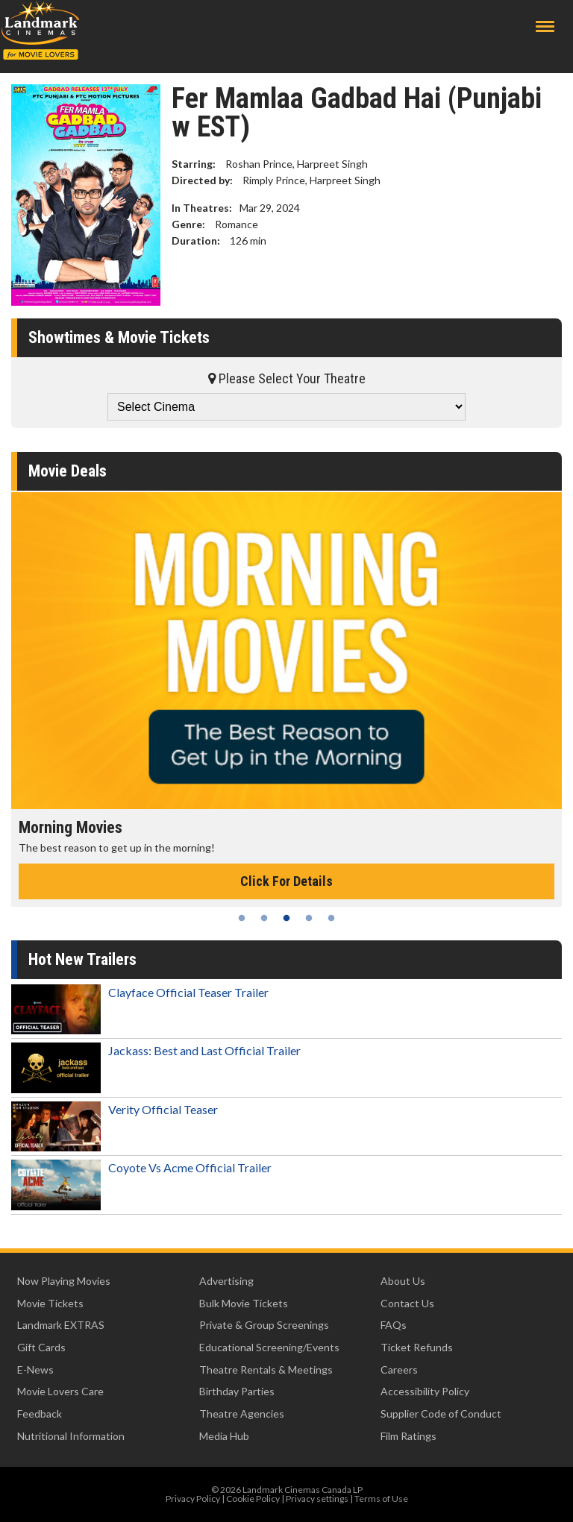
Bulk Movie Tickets (243, 1303)
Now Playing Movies (63, 1280)
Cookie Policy (253, 1498)
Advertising (226, 1280)
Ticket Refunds (417, 1347)
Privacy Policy (193, 1498)
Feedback (39, 1413)
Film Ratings (408, 1436)
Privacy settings (317, 1498)
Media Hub (224, 1436)
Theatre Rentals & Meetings (266, 1369)
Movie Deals (67, 471)
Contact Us (407, 1303)
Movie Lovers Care (60, 1391)
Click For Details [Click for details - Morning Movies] (286, 881)
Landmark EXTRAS (60, 1324)
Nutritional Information (71, 1436)
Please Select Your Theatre (287, 378)
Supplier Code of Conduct (441, 1413)
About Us (403, 1280)
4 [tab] (308, 918)
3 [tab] (286, 918)
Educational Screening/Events (269, 1347)
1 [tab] (241, 918)
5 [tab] (331, 918)
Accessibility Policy (425, 1391)
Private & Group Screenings (264, 1324)
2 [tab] (264, 918)
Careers (399, 1369)
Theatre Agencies (241, 1413)
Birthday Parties (237, 1391)
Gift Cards (41, 1347)
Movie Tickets (50, 1303)
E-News (35, 1369)
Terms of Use (381, 1498)
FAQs (394, 1324)
